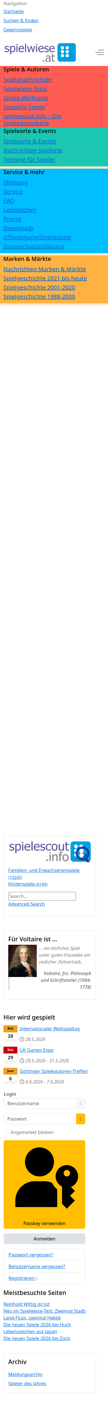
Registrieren (23, 1278)
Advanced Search (26, 904)
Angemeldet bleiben (32, 1132)
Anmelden (44, 1239)
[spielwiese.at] (39, 52)
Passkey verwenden (44, 1184)
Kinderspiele (28, 884)
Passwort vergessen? (31, 1255)
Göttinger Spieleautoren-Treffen (54, 1071)
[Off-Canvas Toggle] (99, 52)
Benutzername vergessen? (37, 1266)
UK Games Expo (37, 1050)
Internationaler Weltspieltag (50, 1029)
